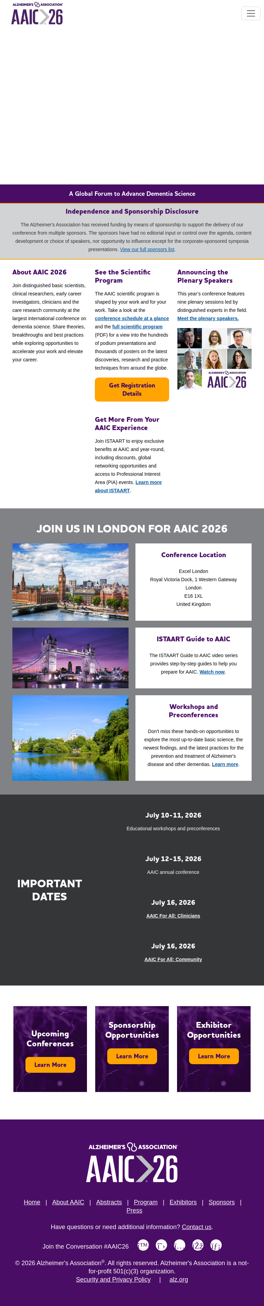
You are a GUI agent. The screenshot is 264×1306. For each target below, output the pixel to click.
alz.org (178, 1279)
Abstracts (109, 1202)
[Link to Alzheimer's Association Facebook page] (198, 1245)
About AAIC (68, 1202)
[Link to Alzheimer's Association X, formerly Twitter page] (161, 1245)
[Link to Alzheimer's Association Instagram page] (179, 1245)
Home (32, 1202)
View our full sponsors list (147, 249)
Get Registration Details (132, 389)
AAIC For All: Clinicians (173, 916)
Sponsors (222, 1202)
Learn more (225, 764)
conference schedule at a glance (132, 318)
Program (146, 1202)
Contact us (196, 1227)
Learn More (50, 1064)
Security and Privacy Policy (113, 1279)
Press (134, 1210)
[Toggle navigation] (251, 13)
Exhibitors (183, 1202)
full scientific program (137, 326)
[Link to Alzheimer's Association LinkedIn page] (216, 1245)
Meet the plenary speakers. (208, 318)
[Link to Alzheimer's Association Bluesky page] (143, 1245)
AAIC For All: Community (173, 959)
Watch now (211, 672)
